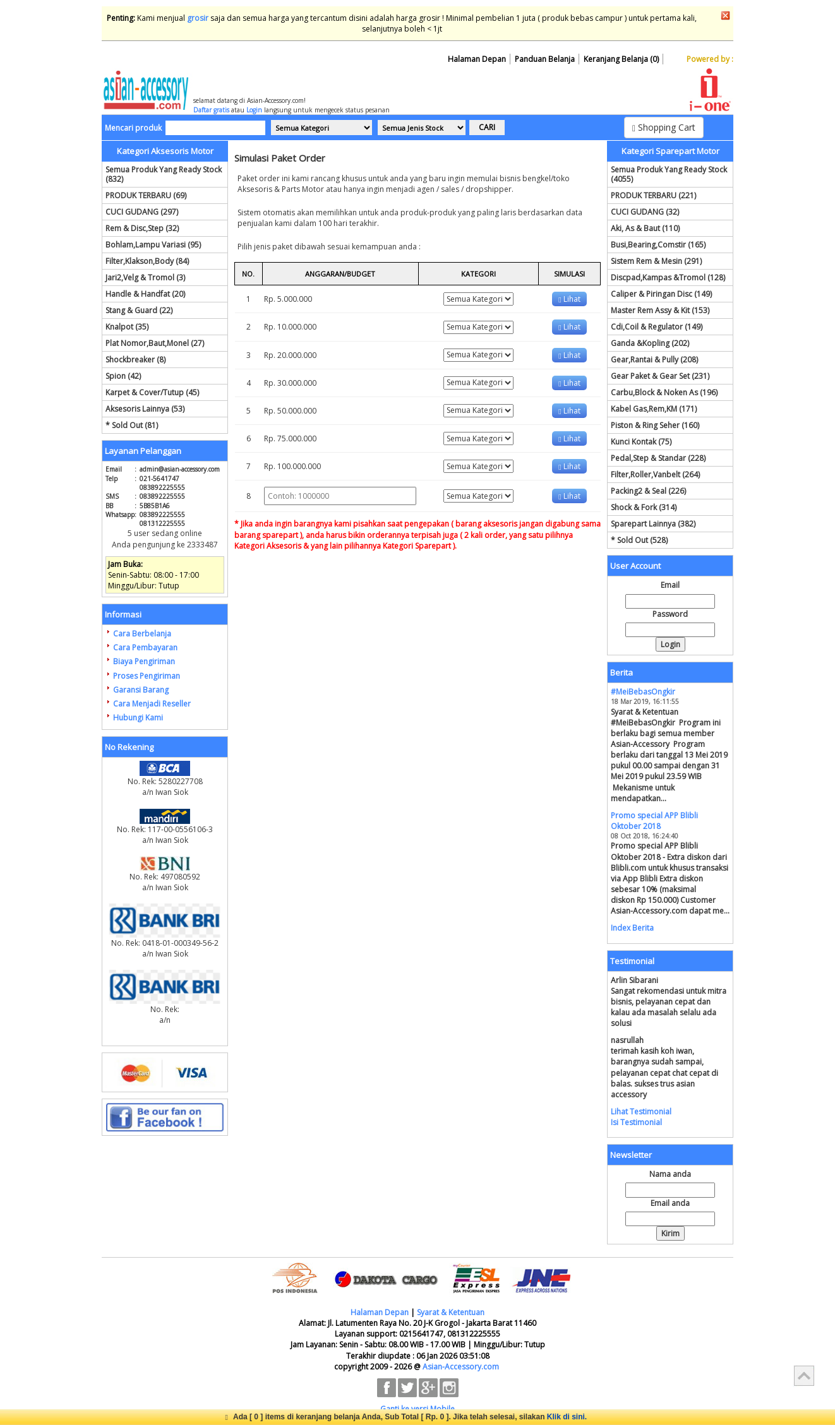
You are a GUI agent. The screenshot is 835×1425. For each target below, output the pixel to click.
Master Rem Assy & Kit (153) (660, 310)
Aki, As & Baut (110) (645, 228)
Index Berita (632, 927)
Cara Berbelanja (142, 633)
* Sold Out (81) (131, 425)
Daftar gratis (211, 109)
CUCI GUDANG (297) (141, 211)
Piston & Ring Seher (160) (655, 425)
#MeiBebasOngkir (643, 691)
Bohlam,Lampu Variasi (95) (153, 244)
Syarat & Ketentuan (450, 1312)
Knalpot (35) (126, 326)
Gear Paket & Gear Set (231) (660, 376)
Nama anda (670, 1174)
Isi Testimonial (636, 1122)
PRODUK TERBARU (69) (145, 195)
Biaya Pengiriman (144, 661)
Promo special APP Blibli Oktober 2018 (654, 821)
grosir (197, 18)
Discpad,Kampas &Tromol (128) (668, 277)
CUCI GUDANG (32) (645, 211)
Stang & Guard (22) (138, 310)
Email (670, 585)
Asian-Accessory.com (461, 1366)
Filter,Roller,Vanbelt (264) (655, 474)
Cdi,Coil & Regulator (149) (656, 326)
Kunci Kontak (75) (641, 441)
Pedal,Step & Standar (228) (658, 458)
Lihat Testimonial (641, 1111)
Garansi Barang (141, 689)
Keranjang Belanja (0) (621, 59)
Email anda (670, 1203)
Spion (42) (123, 376)
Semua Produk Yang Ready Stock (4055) (669, 174)
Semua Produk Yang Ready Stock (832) (163, 174)
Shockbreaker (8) (135, 359)
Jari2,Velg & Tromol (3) (145, 277)
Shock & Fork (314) (643, 507)
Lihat (569, 299)
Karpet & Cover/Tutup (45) (152, 392)
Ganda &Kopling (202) (650, 343)
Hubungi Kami (138, 717)
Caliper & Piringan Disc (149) (661, 294)
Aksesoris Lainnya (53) (144, 408)
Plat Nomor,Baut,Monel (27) (154, 343)
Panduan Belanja (545, 59)
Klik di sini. (567, 1416)
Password (670, 614)
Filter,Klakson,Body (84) (147, 261)
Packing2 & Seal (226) (648, 491)
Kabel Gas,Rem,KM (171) (654, 408)
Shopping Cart (663, 127)
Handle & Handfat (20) (145, 294)
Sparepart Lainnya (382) (653, 523)
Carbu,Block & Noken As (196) (664, 392)
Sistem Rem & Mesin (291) (656, 261)
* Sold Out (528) (639, 540)
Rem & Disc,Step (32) (142, 228)
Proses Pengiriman (146, 676)
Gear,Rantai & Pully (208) (654, 359)
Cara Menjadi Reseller (152, 703)
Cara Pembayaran (145, 647)
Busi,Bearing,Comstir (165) (658, 244)
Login (254, 109)
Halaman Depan (477, 59)
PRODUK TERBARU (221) (653, 195)
